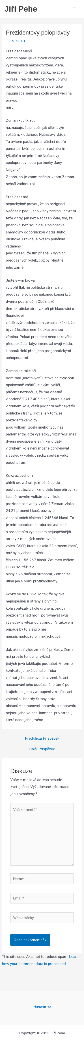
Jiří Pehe (20, 8)
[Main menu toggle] (74, 9)
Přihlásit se (42, 1007)
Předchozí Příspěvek (42, 738)
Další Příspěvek (42, 749)
